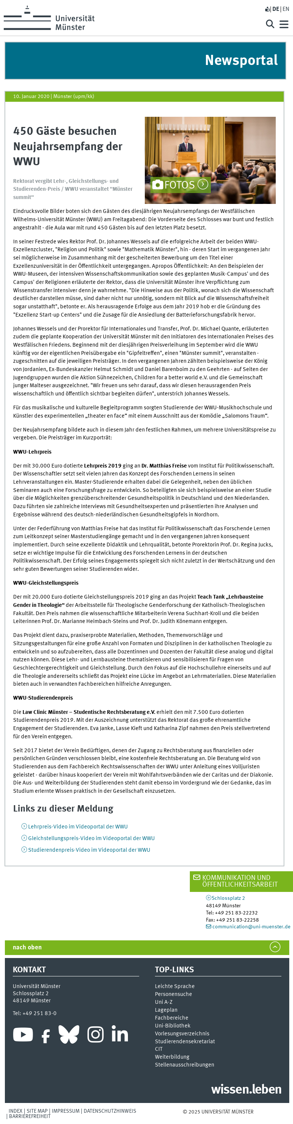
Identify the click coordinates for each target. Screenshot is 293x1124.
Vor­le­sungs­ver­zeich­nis (182, 1034)
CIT (158, 1049)
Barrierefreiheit (30, 1116)
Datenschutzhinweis (110, 1111)
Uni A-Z (164, 1002)
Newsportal (241, 61)
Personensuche (173, 994)
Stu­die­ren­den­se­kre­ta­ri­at (185, 1042)
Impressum (66, 1111)
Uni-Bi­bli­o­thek (173, 1026)
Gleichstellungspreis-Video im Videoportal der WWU (91, 839)
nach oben (27, 947)
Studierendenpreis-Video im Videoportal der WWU (89, 850)
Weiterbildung (172, 1057)
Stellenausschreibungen (184, 1065)
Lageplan (166, 1010)
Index (16, 1111)
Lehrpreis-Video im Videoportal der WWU (78, 827)
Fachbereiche (171, 1018)
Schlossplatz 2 (228, 898)
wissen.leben (246, 1090)
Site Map (37, 1111)
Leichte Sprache (175, 987)
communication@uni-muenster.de (251, 926)
